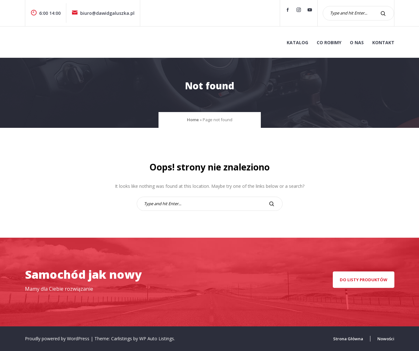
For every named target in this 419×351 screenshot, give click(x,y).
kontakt (383, 42)
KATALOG (297, 42)
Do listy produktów (363, 280)
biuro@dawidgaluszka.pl (103, 13)
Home (193, 119)
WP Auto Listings (156, 339)
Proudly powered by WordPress (58, 339)
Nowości (385, 339)
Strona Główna (348, 339)
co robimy (329, 42)
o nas (357, 42)
